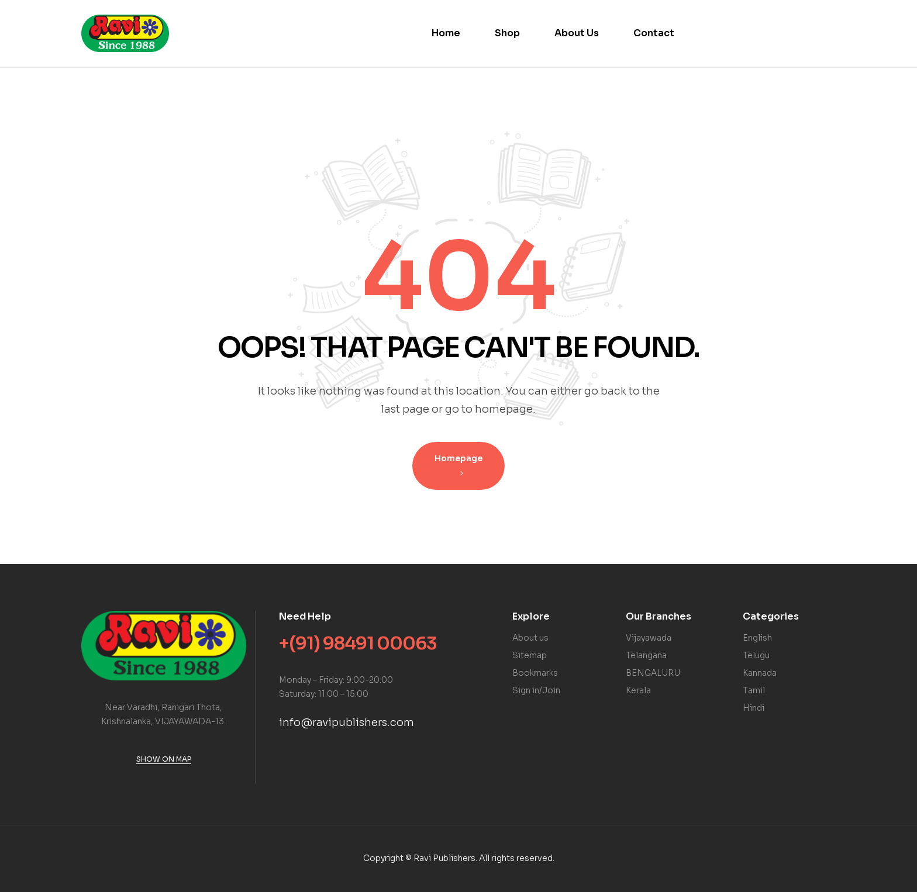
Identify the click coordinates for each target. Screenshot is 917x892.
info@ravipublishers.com (346, 722)
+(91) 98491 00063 (358, 643)
